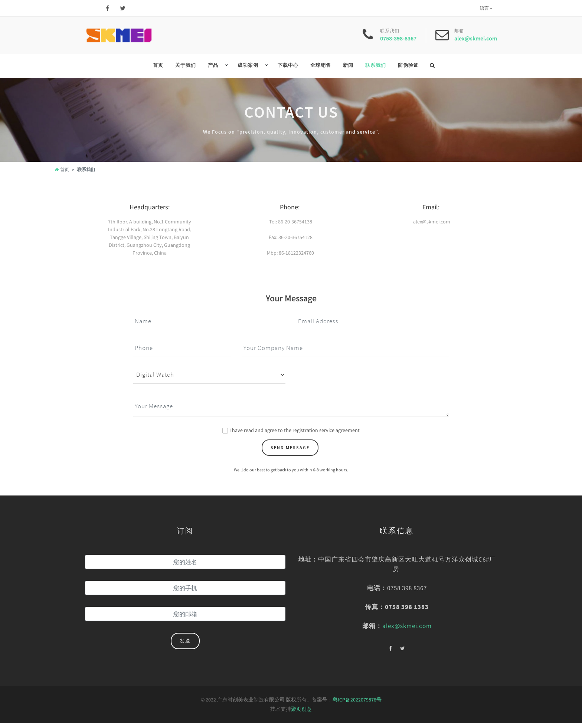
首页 (62, 169)
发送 (185, 641)
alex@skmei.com (475, 38)
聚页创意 (301, 709)
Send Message (290, 447)
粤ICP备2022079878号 (357, 699)
